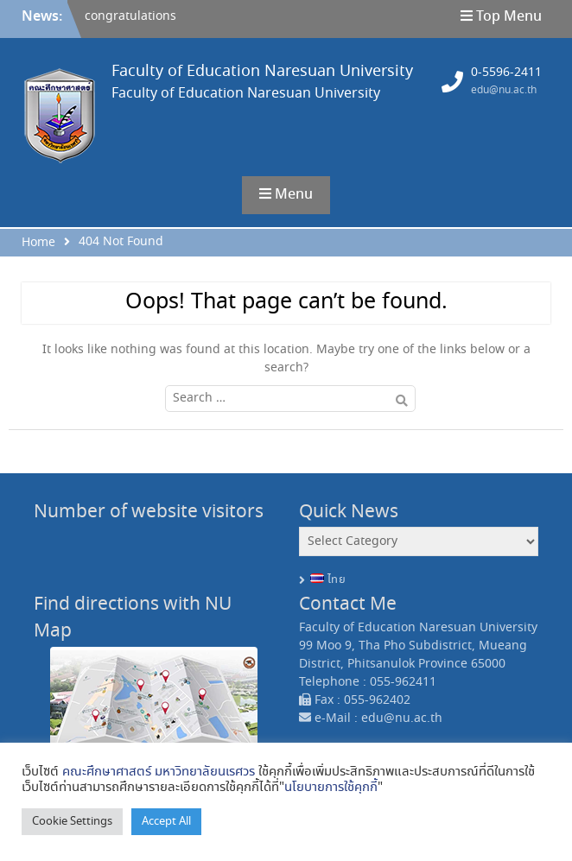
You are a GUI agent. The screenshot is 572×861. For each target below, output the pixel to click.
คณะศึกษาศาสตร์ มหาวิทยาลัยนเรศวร (158, 772)
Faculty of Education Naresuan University (262, 71)
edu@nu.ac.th (504, 90)
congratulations (130, 16)
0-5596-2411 (506, 72)
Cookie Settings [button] (72, 822)
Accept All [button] (166, 822)
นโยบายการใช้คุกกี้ (331, 787)
